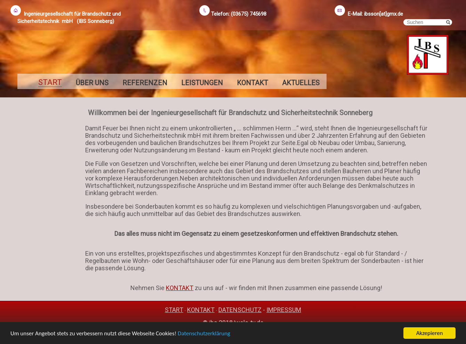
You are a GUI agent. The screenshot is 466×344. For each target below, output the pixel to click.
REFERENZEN (144, 83)
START (174, 309)
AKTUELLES (301, 83)
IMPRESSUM (283, 309)
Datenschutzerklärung (204, 333)
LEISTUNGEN (202, 83)
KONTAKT (252, 83)
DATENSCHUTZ (240, 309)
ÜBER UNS (92, 83)
